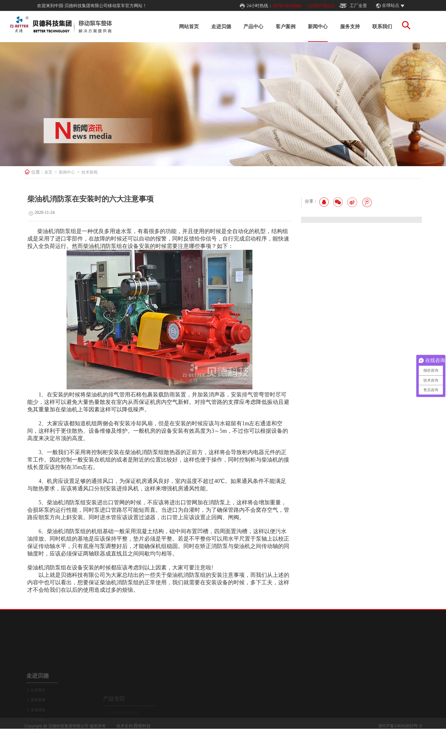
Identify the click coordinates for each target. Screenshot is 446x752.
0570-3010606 (287, 5)
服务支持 (344, 26)
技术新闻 (102, 172)
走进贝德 (215, 26)
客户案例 (280, 26)
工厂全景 (353, 6)
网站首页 (183, 26)
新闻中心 (312, 26)
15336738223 (320, 5)
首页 (61, 172)
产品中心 (248, 26)
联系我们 (377, 26)
